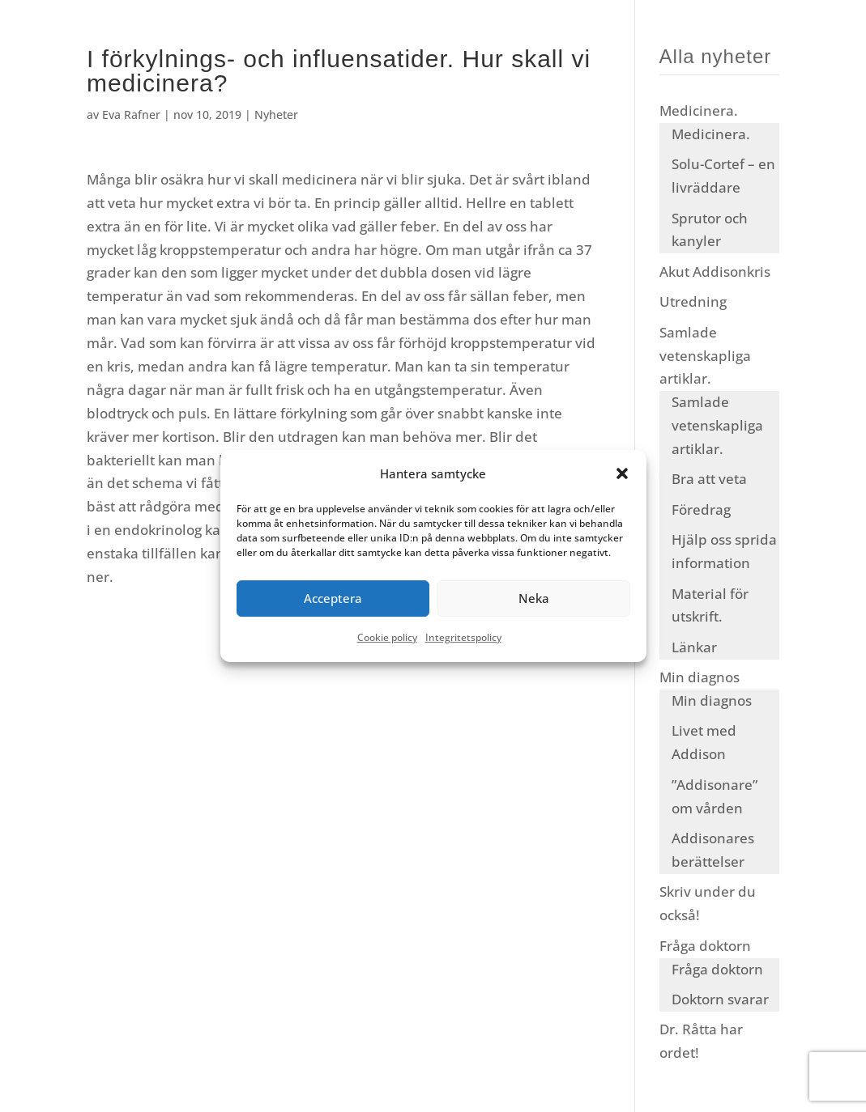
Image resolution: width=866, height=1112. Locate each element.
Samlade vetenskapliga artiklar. (705, 355)
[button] (622, 474)
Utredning (693, 301)
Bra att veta (709, 478)
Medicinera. (698, 110)
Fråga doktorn (705, 945)
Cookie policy (387, 637)
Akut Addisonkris (714, 271)
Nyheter (276, 114)
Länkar (694, 647)
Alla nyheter (715, 56)
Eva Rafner (131, 114)
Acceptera (333, 599)
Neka (533, 599)
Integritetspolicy (463, 637)
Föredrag (701, 509)
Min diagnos (699, 677)
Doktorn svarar (720, 999)
